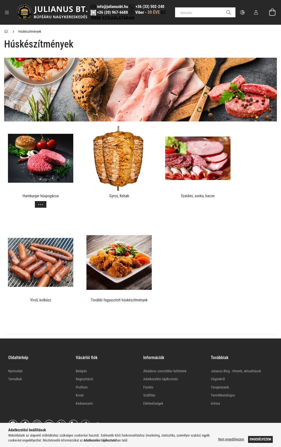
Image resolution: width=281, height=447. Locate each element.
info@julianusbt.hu (109, 6)
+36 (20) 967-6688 (112, 12)
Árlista (215, 385)
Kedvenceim (84, 385)
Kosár (80, 377)
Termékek (15, 361)
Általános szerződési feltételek (165, 353)
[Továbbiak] (36, 203)
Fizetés (148, 369)
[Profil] (256, 12)
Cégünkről (218, 361)
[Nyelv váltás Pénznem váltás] (242, 12)
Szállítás (149, 377)
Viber (136, 12)
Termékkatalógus (223, 377)
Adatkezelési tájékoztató (160, 361)
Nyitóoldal (15, 353)
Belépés (81, 353)
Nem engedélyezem (231, 439)
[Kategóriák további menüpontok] (7, 12)
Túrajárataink (220, 369)
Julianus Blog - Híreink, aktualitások (236, 353)
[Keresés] (205, 12)
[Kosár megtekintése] (269, 12)
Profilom (82, 369)
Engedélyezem (260, 439)
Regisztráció (84, 361)
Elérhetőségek (153, 385)
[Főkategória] (7, 32)
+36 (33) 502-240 (146, 6)
